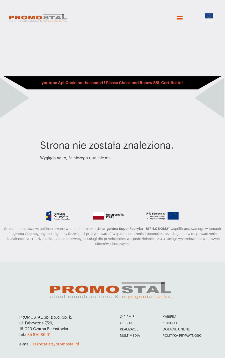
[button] (180, 18)
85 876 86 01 (39, 335)
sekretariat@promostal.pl (56, 344)
